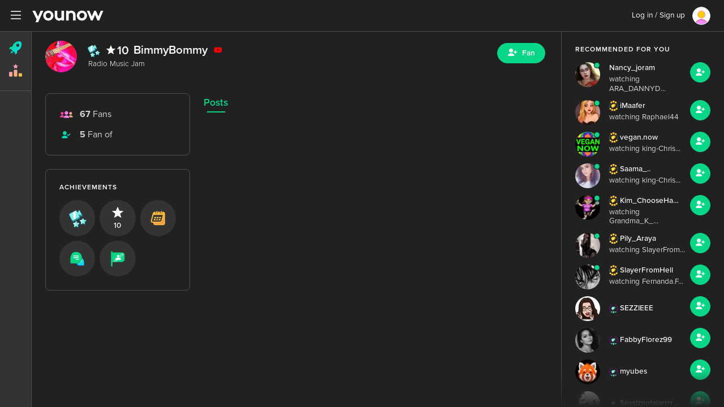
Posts (216, 103)
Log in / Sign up (658, 15)
